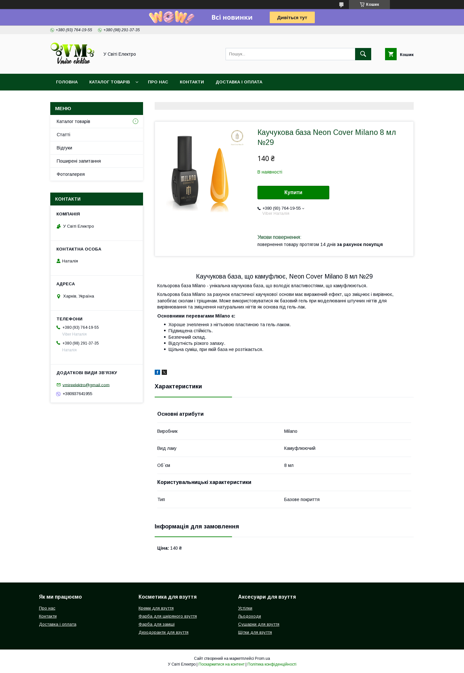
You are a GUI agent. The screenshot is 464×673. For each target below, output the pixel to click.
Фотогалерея (71, 174)
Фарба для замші (157, 624)
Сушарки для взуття (258, 624)
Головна (67, 82)
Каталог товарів (109, 82)
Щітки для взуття (255, 632)
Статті (63, 134)
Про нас (158, 82)
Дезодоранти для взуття (163, 632)
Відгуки (64, 147)
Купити (294, 192)
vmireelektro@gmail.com (86, 384)
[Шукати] (363, 54)
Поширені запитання (79, 161)
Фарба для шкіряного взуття (168, 616)
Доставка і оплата (239, 82)
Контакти (192, 82)
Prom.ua (262, 658)
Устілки (245, 608)
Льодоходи (249, 616)
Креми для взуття (156, 608)
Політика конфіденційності (271, 664)
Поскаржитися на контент (221, 664)
